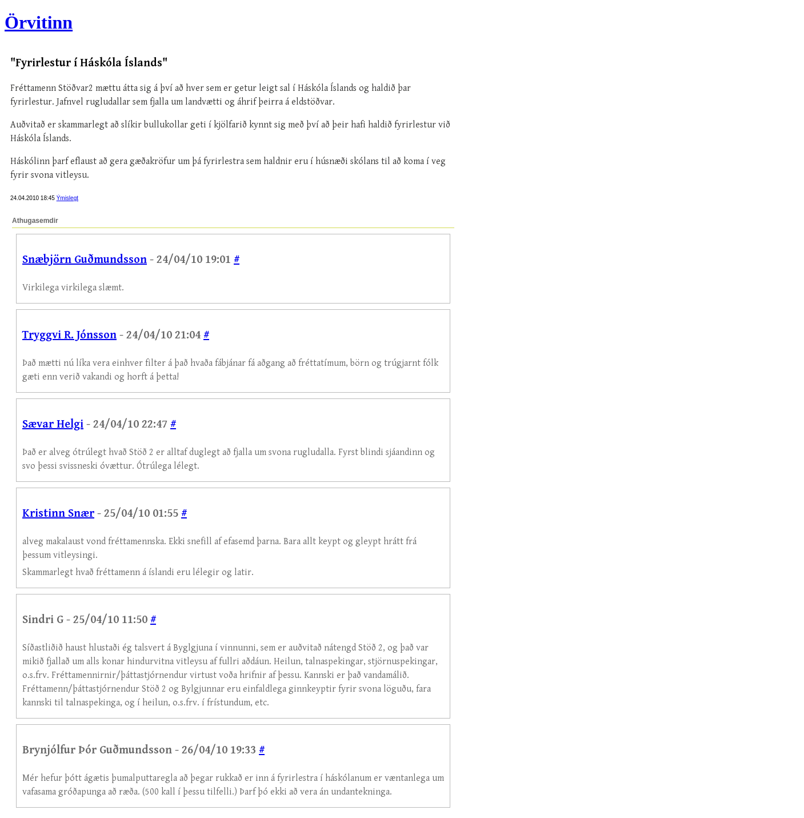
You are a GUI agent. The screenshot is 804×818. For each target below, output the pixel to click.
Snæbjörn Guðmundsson (84, 259)
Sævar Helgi (52, 424)
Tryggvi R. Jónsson (69, 335)
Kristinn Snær (58, 513)
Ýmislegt (67, 198)
